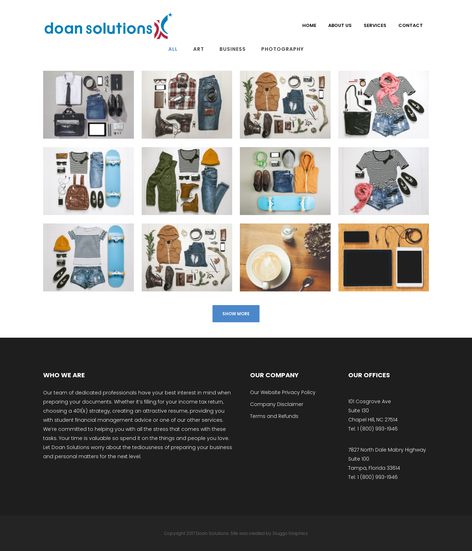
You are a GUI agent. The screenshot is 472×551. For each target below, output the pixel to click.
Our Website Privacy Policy (283, 392)
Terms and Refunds (274, 416)
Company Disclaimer (276, 404)
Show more (236, 314)
